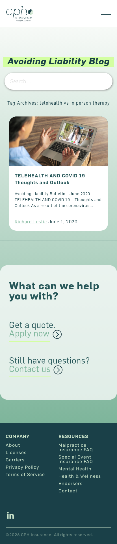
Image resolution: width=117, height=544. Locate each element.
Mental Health (75, 469)
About (13, 445)
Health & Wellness (79, 476)
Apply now (29, 333)
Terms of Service (25, 474)
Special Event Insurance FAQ (75, 459)
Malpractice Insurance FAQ (75, 447)
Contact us (30, 369)
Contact (67, 491)
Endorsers (70, 483)
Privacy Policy (22, 467)
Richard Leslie (31, 221)
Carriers (15, 460)
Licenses (16, 452)
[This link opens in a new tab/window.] (10, 516)
